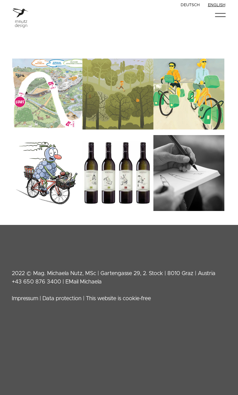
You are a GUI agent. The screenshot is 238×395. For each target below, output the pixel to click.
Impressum (25, 298)
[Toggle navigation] (220, 15)
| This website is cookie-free (116, 298)
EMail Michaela (83, 282)
